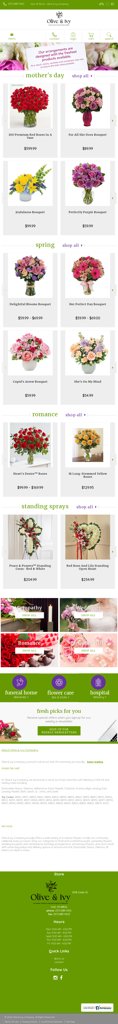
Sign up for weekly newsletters (59, 731)
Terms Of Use (11, 1021)
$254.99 (87, 579)
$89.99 (88, 148)
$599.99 (30, 148)
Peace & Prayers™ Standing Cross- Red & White (30, 567)
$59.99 (88, 226)
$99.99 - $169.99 (30, 487)
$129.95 (88, 487)
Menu (12, 38)
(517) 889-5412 (16, 3)
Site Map (70, 1021)
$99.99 (30, 226)
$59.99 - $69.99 (30, 318)
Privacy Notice (29, 1021)
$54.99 (88, 395)
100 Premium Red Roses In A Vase (30, 136)
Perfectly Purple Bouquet (88, 212)
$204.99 (30, 579)
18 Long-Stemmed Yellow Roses (88, 475)
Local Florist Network (51, 1021)
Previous (5, 120)
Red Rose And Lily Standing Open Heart (88, 567)
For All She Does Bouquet (88, 134)
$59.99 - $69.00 (87, 318)
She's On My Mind (87, 381)
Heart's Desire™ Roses (30, 473)
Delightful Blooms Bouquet (30, 304)
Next (113, 120)
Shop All (80, 76)
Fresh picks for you (59, 715)
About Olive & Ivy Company (20, 750)
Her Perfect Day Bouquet (87, 304)
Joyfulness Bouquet (30, 212)
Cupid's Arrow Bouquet (30, 381)
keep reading (95, 761)
